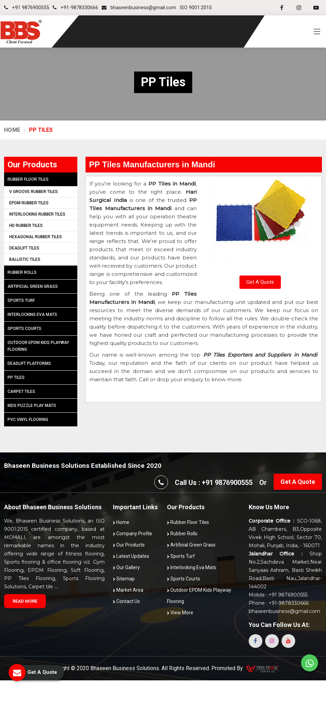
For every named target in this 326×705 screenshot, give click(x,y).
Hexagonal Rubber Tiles (35, 236)
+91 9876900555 (26, 8)
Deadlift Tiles (24, 248)
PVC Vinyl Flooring (28, 419)
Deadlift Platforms (29, 363)
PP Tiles (16, 377)
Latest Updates (131, 556)
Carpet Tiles (21, 391)
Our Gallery (126, 567)
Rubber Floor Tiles (28, 179)
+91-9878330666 (75, 8)
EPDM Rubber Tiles (29, 203)
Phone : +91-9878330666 (279, 603)
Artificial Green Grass (33, 286)
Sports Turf (21, 300)
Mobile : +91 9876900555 (278, 595)
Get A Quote (260, 282)
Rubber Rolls (22, 272)
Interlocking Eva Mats (32, 314)
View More (180, 612)
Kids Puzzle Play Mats (32, 405)
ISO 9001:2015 (196, 8)
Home (12, 130)
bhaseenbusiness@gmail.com (139, 8)
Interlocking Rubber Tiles (37, 214)
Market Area (128, 590)
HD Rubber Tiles (26, 225)
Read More (25, 601)
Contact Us (126, 601)
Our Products (129, 545)
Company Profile (132, 533)
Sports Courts (24, 328)
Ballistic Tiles (24, 259)
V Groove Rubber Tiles (33, 191)
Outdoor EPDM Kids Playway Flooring (38, 346)
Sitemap (124, 578)
